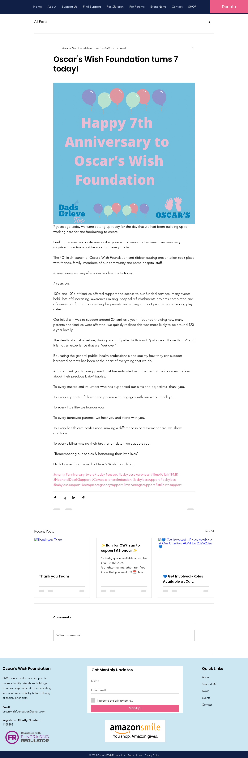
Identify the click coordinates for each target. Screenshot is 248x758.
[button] (209, 21)
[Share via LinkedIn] (74, 497)
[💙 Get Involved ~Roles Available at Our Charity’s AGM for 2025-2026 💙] (186, 553)
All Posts (40, 22)
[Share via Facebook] (55, 497)
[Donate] (229, 6)
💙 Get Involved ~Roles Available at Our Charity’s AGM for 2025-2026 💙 (184, 579)
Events (206, 697)
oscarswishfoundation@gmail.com (23, 711)
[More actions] (192, 48)
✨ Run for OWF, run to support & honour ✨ (120, 548)
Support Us (209, 684)
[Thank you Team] (62, 553)
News (205, 691)
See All (209, 531)
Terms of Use (135, 755)
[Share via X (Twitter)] (64, 497)
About (206, 677)
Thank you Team (54, 576)
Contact (207, 704)
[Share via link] (83, 497)
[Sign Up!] (135, 708)
